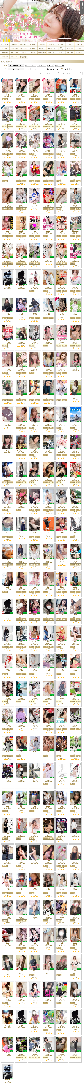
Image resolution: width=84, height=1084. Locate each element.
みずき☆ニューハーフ (49, 176)
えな (48, 915)
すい (62, 888)
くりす (21, 970)
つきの (48, 751)
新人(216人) (50, 65)
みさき (7, 778)
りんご (7, 368)
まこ (62, 121)
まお (7, 149)
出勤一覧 (42, 44)
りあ (48, 395)
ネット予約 (14, 57)
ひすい (7, 915)
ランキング (79, 52)
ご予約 (79, 48)
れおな (48, 121)
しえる (75, 532)
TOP (4, 44)
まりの (35, 1025)
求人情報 (4, 48)
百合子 (48, 833)
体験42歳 (21, 285)
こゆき (21, 778)
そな (75, 1025)
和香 (35, 504)
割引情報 (23, 44)
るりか (75, 778)
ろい (48, 340)
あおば (35, 203)
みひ (48, 943)
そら (62, 203)
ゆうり (35, 559)
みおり (48, 778)
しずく (21, 915)
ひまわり (34, 641)
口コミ (4, 57)
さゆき (75, 121)
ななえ (35, 915)
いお (62, 368)
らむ (21, 806)
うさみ (7, 888)
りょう (7, 614)
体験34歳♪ (7, 1080)
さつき (62, 970)
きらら (21, 888)
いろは (21, 94)
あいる (75, 888)
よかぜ (7, 477)
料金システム (23, 48)
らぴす (75, 614)
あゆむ (35, 751)
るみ (35, 943)
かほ (75, 641)
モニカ (62, 641)
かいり (21, 641)
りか (21, 860)
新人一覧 (32, 44)
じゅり (48, 285)
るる (75, 751)
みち (75, 669)
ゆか (35, 422)
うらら (35, 778)
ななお (75, 477)
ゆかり (48, 149)
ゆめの (62, 1052)
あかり (7, 340)
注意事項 (32, 48)
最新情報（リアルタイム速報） (14, 44)
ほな (75, 450)
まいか (21, 313)
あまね (21, 176)
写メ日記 (60, 44)
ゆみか (75, 149)
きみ (48, 888)
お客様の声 (4, 52)
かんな (75, 176)
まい (21, 559)
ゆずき (21, 997)
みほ (62, 313)
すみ (21, 504)
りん (35, 258)
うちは (7, 94)
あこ (75, 997)
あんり (75, 285)
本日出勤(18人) (41, 65)
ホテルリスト (42, 48)
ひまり (75, 943)
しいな (75, 368)
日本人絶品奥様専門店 (23, 57)
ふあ (62, 395)
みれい (35, 833)
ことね (21, 340)
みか (62, 778)
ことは (7, 970)
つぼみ (35, 532)
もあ (35, 231)
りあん (7, 669)
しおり (75, 1052)
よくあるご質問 (14, 52)
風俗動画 (70, 44)
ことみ (75, 833)
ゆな (21, 477)
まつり (48, 970)
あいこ (75, 395)
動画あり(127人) (59, 65)
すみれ (75, 559)
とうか (48, 477)
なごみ (48, 94)
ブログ (60, 52)
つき (48, 368)
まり (62, 915)
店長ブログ (70, 52)
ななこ (7, 724)
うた (62, 669)
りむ (35, 587)
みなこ (48, 422)
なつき (21, 368)
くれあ (62, 532)
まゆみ (48, 313)
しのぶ (21, 833)
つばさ (48, 724)
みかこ (21, 422)
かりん (7, 997)
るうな (35, 997)
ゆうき (62, 285)
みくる (62, 176)
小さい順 (49, 69)
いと (35, 395)
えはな (21, 395)
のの (62, 422)
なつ (7, 313)
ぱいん (48, 203)
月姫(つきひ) (75, 231)
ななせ (75, 94)
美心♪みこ (34, 176)
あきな (35, 614)
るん (48, 587)
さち (21, 751)
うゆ (62, 231)
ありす (62, 587)
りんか (75, 504)
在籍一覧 (79, 44)
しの (35, 477)
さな (75, 313)
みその (21, 532)
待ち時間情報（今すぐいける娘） (51, 44)
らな (7, 806)
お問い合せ (51, 48)
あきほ (35, 313)
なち (7, 559)
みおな (62, 1025)
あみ (35, 340)
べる (21, 121)
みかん (35, 724)
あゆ (35, 669)
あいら (21, 203)
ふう (21, 587)
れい (21, 1052)
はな (62, 504)
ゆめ (35, 149)
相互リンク (51, 52)
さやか (21, 258)
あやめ (7, 696)
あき (21, 696)
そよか (7, 1052)
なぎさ (62, 94)
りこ (62, 806)
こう (62, 943)
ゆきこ (48, 669)
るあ (35, 696)
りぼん (48, 1052)
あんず (62, 258)
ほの (7, 395)
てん (75, 422)
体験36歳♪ (7, 285)
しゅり (35, 285)
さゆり (7, 860)
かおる (7, 833)
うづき (62, 450)
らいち (62, 340)
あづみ (62, 696)
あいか (7, 943)
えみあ (48, 231)
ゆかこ (7, 751)
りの (35, 368)
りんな (7, 231)
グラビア (23, 52)
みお (7, 422)
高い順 (37, 69)
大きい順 (55, 69)
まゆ (35, 121)
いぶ (62, 724)
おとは (48, 1025)
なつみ (48, 641)
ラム (75, 860)
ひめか (35, 888)
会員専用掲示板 (42, 52)
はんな (35, 94)
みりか (75, 258)
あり (75, 696)
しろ (75, 340)
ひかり (7, 504)
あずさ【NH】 (21, 450)
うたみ (21, 724)
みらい (7, 176)
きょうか (7, 1025)
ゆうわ (35, 1052)
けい (62, 997)
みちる (21, 231)
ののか (21, 614)
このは (7, 587)
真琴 (35, 450)
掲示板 (32, 52)
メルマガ (14, 48)
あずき (35, 970)
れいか (75, 724)
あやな (7, 121)
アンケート (70, 48)
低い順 (32, 69)
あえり (7, 641)
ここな (62, 614)
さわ (75, 806)
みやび (21, 149)
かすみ (62, 833)
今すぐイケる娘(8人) (30, 65)
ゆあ (48, 614)
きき (35, 860)
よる (21, 943)
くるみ (21, 1025)
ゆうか (75, 587)
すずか (48, 450)
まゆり (48, 559)
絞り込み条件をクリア (16, 65)
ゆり (75, 915)
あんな (7, 532)
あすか (62, 559)
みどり (62, 149)
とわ (35, 806)
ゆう (7, 258)
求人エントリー (60, 48)
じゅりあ (48, 504)
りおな (7, 203)
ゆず (48, 696)
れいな (62, 860)
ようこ (62, 751)
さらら (48, 997)
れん (48, 532)
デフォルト (16, 69)
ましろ (48, 258)
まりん (62, 477)
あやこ (48, 860)
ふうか (7, 450)
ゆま (21, 669)
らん (75, 970)
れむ (75, 203)
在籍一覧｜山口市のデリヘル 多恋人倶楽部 (42, 21)
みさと (48, 806)
